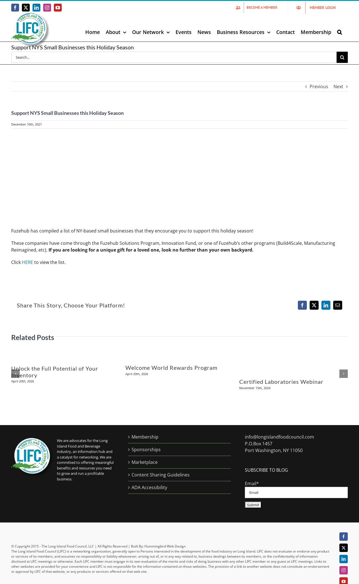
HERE (27, 262)
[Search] (342, 57)
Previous (319, 86)
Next (338, 86)
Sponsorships (146, 449)
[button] (339, 32)
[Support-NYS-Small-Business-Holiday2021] (179, 177)
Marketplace (145, 462)
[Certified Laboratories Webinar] (293, 348)
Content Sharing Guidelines (161, 475)
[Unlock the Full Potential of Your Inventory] (65, 348)
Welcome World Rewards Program (171, 367)
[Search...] (174, 57)
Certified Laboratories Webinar (281, 381)
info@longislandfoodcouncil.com (279, 437)
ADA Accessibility (149, 487)
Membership (145, 437)
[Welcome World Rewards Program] (179, 348)
